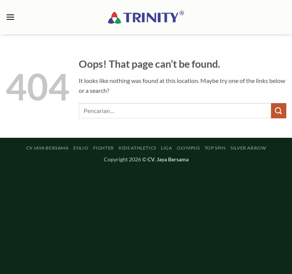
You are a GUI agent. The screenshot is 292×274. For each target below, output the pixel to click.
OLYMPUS (188, 148)
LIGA (166, 148)
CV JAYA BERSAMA (47, 148)
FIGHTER (103, 148)
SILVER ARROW (248, 148)
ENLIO (80, 148)
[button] (10, 17)
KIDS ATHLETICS (137, 148)
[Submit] (278, 110)
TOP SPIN (215, 148)
